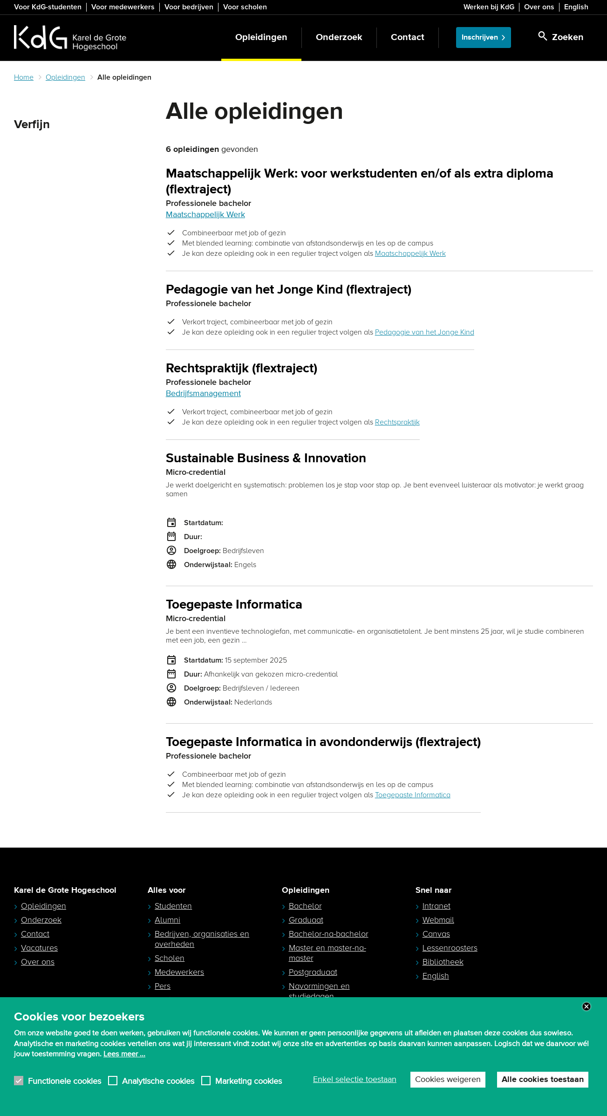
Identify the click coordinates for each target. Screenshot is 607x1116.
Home (24, 77)
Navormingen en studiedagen (319, 991)
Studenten (173, 906)
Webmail (438, 920)
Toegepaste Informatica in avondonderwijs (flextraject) (323, 742)
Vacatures (39, 948)
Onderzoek (339, 37)
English (576, 7)
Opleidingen (261, 37)
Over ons (539, 7)
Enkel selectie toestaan (354, 1080)
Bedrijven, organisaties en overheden (202, 939)
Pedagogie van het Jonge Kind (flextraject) (288, 290)
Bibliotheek (443, 962)
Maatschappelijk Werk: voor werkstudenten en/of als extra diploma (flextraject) (359, 182)
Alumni (167, 920)
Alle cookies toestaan (543, 1080)
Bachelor (305, 906)
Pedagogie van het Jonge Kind (424, 332)
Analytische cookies (158, 1080)
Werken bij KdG (489, 7)
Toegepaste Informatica (234, 605)
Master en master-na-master (327, 953)
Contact (407, 37)
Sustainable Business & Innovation (266, 459)
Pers (163, 986)
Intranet (436, 906)
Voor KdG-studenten (48, 7)
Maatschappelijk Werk (205, 215)
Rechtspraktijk (397, 422)
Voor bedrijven (188, 7)
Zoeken (30, 147)
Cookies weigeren (448, 1080)
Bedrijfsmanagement (203, 394)
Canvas (436, 934)
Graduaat (306, 920)
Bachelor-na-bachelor (328, 934)
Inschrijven (480, 37)
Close (586, 1006)
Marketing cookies (248, 1080)
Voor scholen (245, 7)
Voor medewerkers (123, 7)
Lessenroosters (450, 948)
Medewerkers (179, 972)
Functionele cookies (64, 1080)
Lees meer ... (124, 1054)
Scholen (169, 958)
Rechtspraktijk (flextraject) (241, 369)
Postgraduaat (313, 972)
